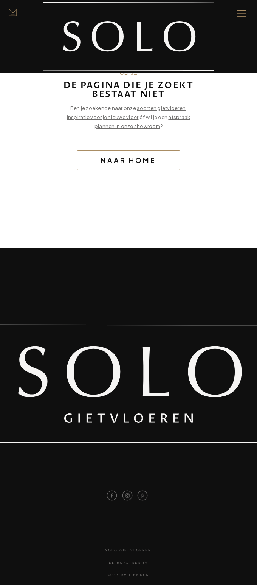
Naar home (128, 160)
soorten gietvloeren (161, 108)
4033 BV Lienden (129, 575)
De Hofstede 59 (128, 563)
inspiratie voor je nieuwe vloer (103, 117)
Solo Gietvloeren (128, 550)
